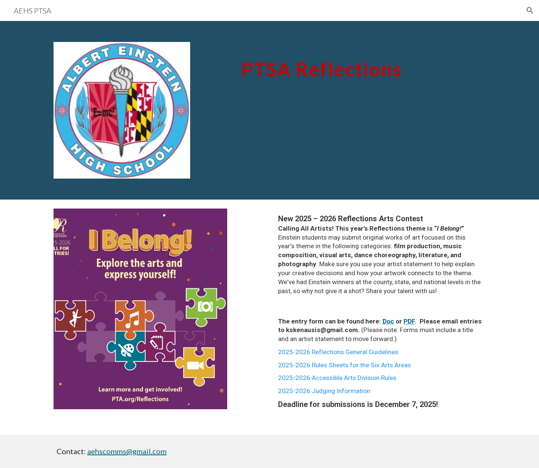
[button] (530, 10)
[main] (361, 64)
